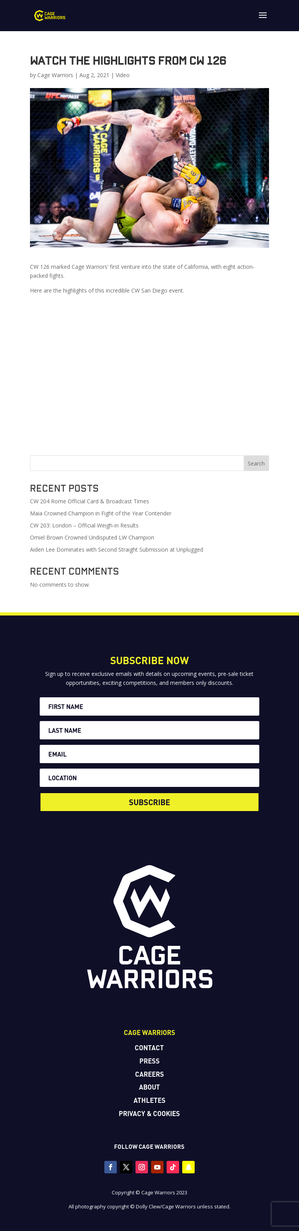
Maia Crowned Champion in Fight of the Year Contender (100, 513)
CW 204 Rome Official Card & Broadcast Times (89, 501)
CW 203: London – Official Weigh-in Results (84, 525)
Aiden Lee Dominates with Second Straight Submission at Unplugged (116, 549)
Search (256, 463)
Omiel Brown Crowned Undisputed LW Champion (92, 537)
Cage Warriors (55, 75)
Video (123, 75)
